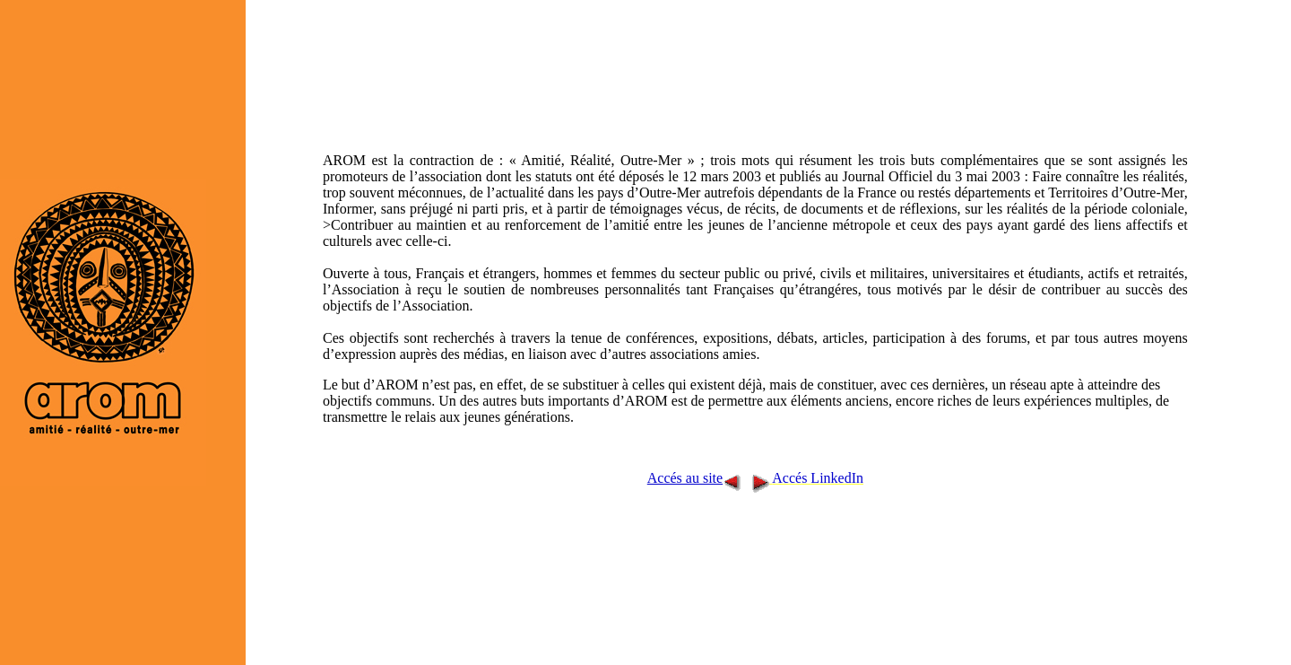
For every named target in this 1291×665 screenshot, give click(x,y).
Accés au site (685, 478)
